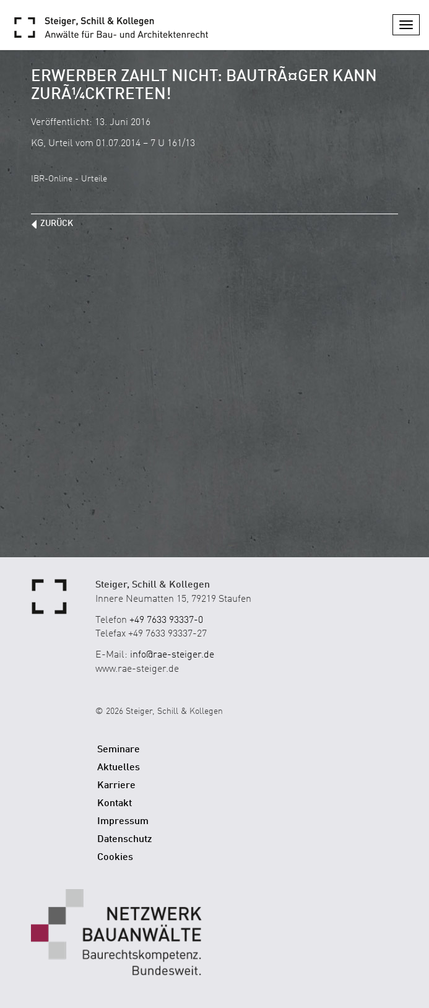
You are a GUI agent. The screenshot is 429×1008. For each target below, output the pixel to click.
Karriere (116, 786)
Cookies (115, 857)
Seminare (118, 750)
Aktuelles (118, 768)
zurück (56, 223)
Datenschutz (124, 840)
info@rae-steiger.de (172, 655)
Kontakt (114, 804)
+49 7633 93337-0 (166, 620)
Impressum (123, 822)
